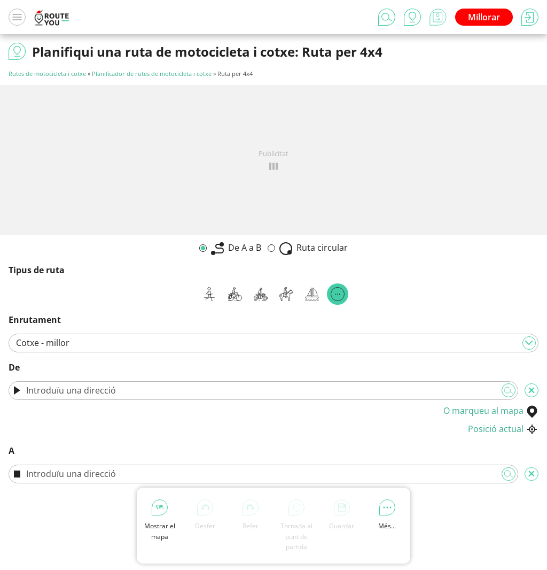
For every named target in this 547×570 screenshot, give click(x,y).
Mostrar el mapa (159, 520)
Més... (387, 514)
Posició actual (503, 429)
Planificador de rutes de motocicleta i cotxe (152, 74)
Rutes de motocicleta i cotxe (47, 74)
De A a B (236, 248)
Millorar (484, 17)
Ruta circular (313, 248)
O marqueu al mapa (490, 411)
